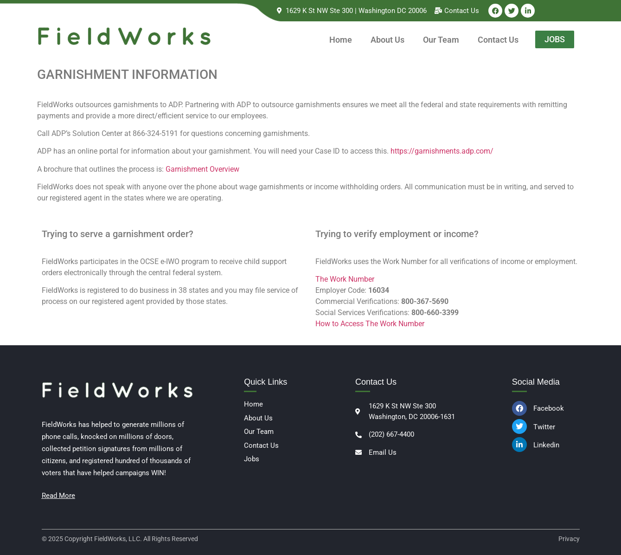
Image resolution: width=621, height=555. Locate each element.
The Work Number (344, 279)
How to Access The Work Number (369, 323)
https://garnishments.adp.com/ (442, 151)
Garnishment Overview (202, 169)
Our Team (441, 40)
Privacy (569, 538)
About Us (387, 40)
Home (340, 40)
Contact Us (498, 40)
